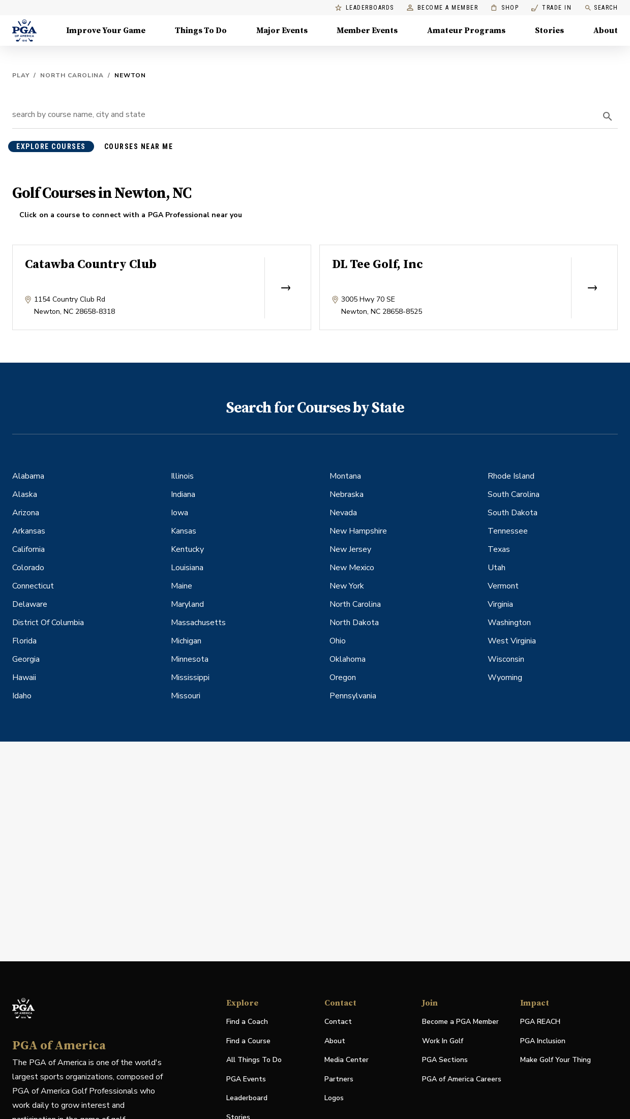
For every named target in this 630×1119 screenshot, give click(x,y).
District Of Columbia (48, 622)
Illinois (182, 476)
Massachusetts (198, 622)
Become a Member (442, 8)
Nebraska (346, 494)
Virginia (500, 604)
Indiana (183, 494)
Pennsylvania (352, 695)
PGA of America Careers (461, 1079)
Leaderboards (364, 8)
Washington (509, 622)
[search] (607, 116)
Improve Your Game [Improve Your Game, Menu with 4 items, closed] (105, 30)
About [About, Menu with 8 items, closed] (605, 30)
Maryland (187, 604)
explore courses (51, 146)
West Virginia (512, 640)
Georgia (26, 659)
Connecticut (33, 586)
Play (20, 75)
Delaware (29, 604)
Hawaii (24, 677)
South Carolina (513, 494)
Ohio (337, 640)
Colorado (28, 567)
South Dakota (512, 512)
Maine (181, 586)
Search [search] (601, 8)
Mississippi (190, 677)
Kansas (183, 531)
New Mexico (351, 567)
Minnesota (189, 659)
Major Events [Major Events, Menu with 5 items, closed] (282, 30)
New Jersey (350, 549)
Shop (505, 8)
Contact (338, 1021)
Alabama (28, 476)
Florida (24, 640)
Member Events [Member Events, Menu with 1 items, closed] (367, 30)
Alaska (24, 494)
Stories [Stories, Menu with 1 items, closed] (549, 30)
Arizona (25, 512)
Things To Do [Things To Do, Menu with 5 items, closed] (201, 30)
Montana (345, 476)
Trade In (551, 8)
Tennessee (508, 531)
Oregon (342, 677)
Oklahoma (347, 659)
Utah (496, 567)
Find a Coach (247, 1021)
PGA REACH (540, 1022)
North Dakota (354, 622)
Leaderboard (246, 1098)
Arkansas (28, 531)
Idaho (22, 695)
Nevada (343, 512)
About (334, 1041)
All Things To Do (254, 1060)
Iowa (179, 512)
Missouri (185, 695)
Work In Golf (442, 1041)
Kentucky (187, 549)
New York (346, 586)
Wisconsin (506, 659)
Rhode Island (511, 476)
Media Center (346, 1060)
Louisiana (187, 567)
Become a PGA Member (460, 1021)
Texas (499, 549)
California (28, 549)
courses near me (138, 146)
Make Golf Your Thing (555, 1060)
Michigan (186, 640)
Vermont (503, 586)
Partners (338, 1079)
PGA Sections (445, 1060)
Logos (334, 1098)
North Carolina (72, 75)
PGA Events (246, 1079)
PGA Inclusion (542, 1041)
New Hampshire (358, 531)
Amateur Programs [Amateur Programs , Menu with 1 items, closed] (466, 30)
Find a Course (248, 1041)
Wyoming (505, 677)
